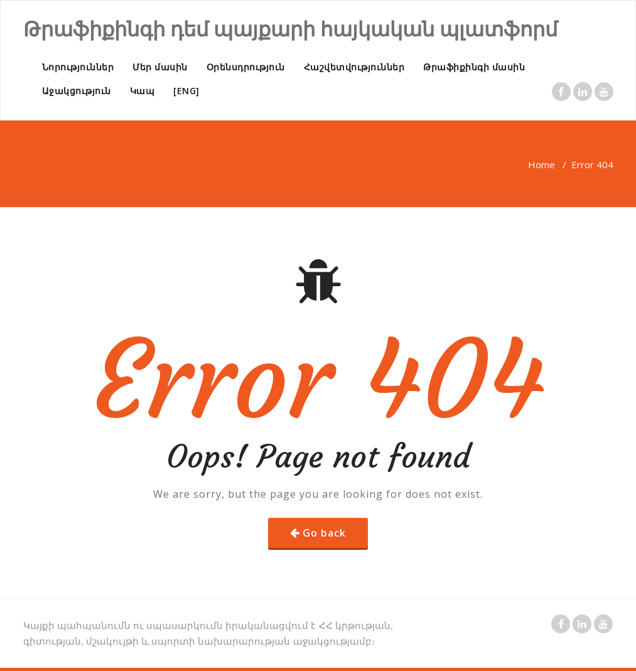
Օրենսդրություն (246, 67)
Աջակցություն (76, 91)
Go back (324, 533)
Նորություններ (78, 67)
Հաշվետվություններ (354, 67)
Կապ (142, 91)
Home (541, 164)
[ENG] (186, 91)
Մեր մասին (160, 67)
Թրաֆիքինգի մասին (474, 67)
